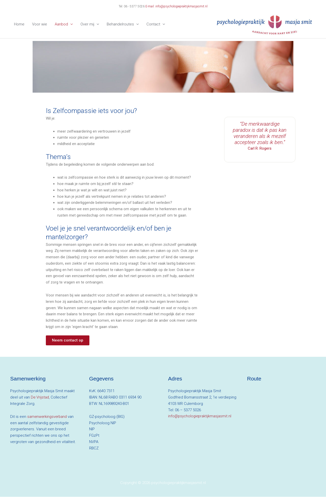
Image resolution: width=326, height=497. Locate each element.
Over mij (87, 24)
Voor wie (39, 24)
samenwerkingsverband (47, 417)
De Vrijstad (40, 397)
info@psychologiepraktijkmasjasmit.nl (200, 416)
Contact (153, 24)
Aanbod (61, 24)
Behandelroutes (120, 24)
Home (19, 24)
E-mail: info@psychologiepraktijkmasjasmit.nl (176, 6)
